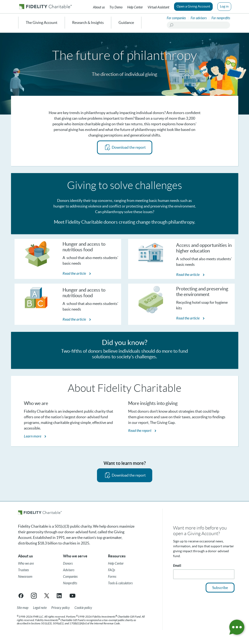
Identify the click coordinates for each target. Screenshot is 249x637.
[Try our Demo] (116, 6)
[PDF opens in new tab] (124, 147)
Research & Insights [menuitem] (88, 22)
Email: (177, 566)
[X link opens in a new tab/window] (47, 596)
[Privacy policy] (60, 608)
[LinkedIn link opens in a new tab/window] (60, 596)
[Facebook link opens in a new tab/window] (21, 596)
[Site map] (22, 608)
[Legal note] (40, 608)
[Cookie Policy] (83, 608)
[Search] (198, 25)
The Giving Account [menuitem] (41, 22)
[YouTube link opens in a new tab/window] (72, 596)
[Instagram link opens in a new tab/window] (34, 596)
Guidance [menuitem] (126, 22)
